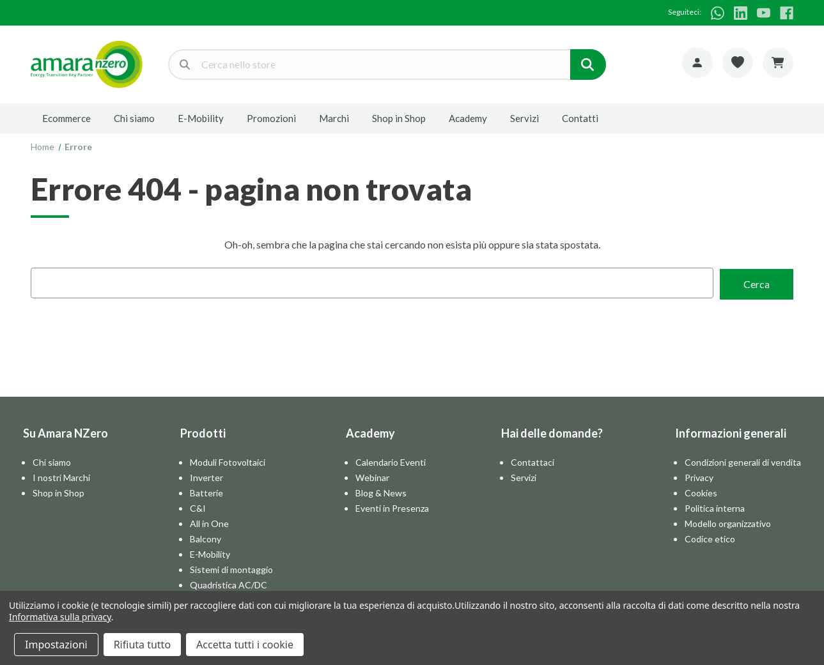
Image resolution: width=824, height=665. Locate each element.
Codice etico (710, 537)
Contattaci (532, 460)
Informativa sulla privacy (60, 617)
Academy (468, 118)
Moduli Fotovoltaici (227, 460)
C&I (198, 506)
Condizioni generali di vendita (743, 460)
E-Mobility (201, 118)
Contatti (580, 118)
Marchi (334, 118)
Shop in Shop (399, 118)
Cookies (701, 491)
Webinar (372, 476)
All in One (209, 522)
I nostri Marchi (61, 476)
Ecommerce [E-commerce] (66, 118)
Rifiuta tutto (142, 645)
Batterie (206, 491)
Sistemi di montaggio (231, 568)
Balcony (205, 537)
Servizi (524, 118)
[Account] (697, 62)
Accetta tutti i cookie (244, 645)
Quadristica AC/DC (228, 583)
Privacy (699, 476)
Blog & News (381, 491)
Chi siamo (134, 118)
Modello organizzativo (728, 522)
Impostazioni (56, 645)
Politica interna (715, 506)
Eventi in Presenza (392, 506)
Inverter (206, 476)
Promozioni (271, 118)
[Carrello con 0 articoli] (778, 62)
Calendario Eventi (390, 460)
